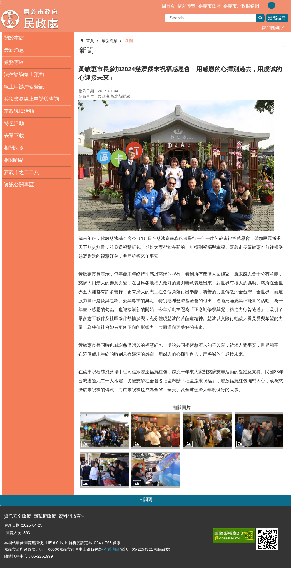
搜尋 (260, 18)
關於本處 (14, 38)
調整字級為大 (279, 5)
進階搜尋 (277, 18)
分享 (287, 5)
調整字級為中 (271, 5)
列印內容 (281, 49)
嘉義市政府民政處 (48, 19)
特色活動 (14, 123)
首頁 (90, 40)
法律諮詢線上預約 (24, 74)
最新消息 (14, 50)
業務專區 (14, 62)
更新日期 (12, 525)
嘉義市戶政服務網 (241, 6)
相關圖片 (182, 407)
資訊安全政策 (17, 516)
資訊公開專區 (19, 184)
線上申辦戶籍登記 (24, 87)
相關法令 (14, 148)
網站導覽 (187, 6)
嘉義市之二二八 (21, 172)
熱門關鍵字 (273, 27)
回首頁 (168, 6)
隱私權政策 (45, 516)
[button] (104, 430)
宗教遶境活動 (19, 111)
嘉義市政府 (209, 6)
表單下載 (14, 135)
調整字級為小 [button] (263, 5)
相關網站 (14, 160)
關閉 (147, 499)
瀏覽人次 (13, 532)
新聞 (129, 40)
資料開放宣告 (72, 516)
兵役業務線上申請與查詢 (31, 99)
